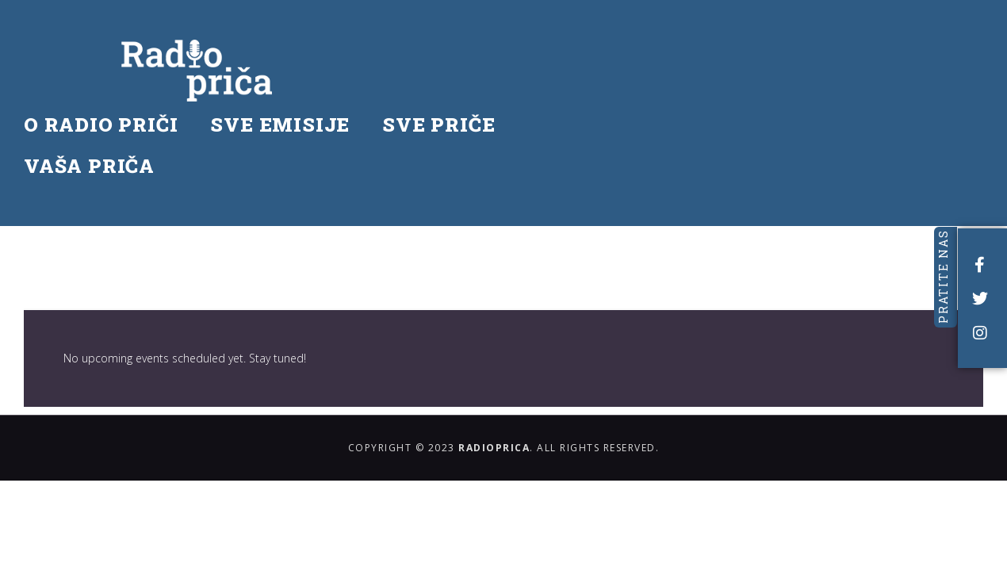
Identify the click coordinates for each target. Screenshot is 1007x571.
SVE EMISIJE (319, 59)
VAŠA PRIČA (128, 100)
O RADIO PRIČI (140, 59)
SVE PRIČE (478, 59)
